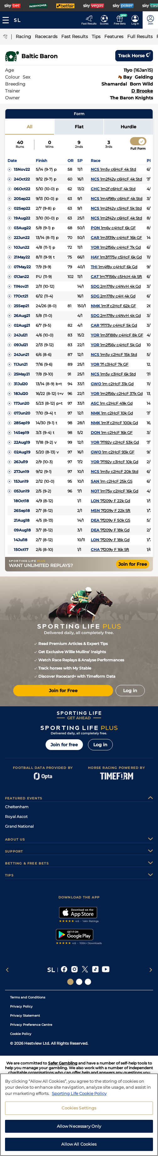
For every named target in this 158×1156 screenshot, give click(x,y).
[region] (79, 1114)
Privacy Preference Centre (31, 1025)
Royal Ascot (16, 816)
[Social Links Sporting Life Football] (88, 982)
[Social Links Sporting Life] (70, 982)
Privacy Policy (21, 1006)
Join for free (64, 745)
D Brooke (142, 91)
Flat (79, 127)
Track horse (134, 55)
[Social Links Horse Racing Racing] (79, 982)
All (29, 127)
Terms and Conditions (27, 997)
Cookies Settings (79, 1107)
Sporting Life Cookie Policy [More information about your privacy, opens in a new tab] (79, 1093)
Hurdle (128, 127)
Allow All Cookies (78, 1144)
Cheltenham (17, 806)
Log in (100, 745)
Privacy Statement (25, 1016)
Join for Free (132, 564)
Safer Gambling (62, 1063)
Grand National (19, 826)
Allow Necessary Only (79, 1126)
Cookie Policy (20, 1034)
